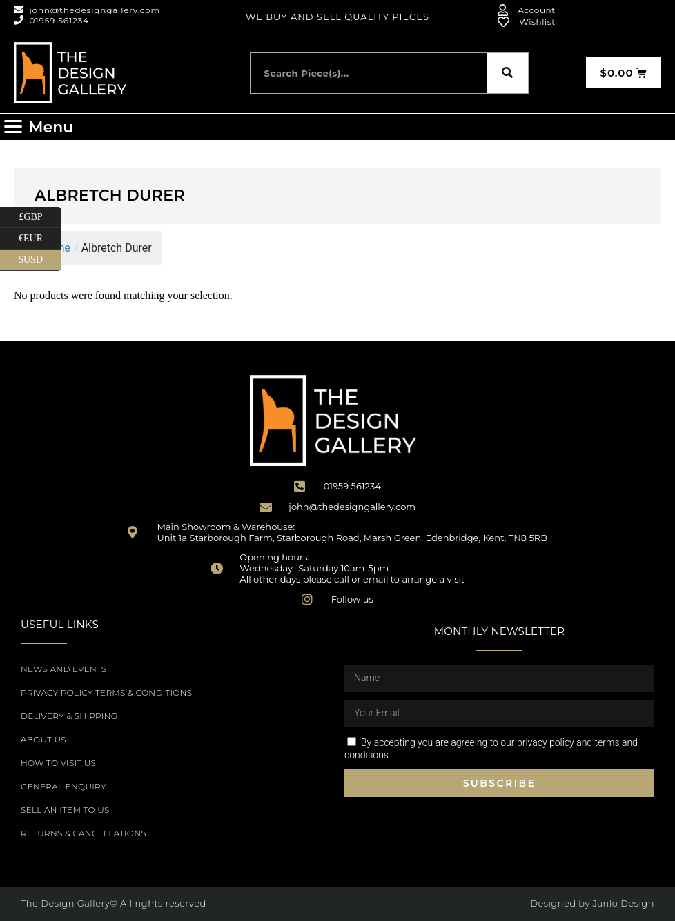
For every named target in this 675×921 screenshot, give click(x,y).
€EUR (40, 239)
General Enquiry (63, 786)
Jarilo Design (623, 903)
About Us (43, 739)
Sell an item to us (65, 809)
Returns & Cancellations (83, 833)
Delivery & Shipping (69, 716)
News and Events (63, 669)
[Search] (507, 73)
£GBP (40, 217)
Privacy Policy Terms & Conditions (106, 692)
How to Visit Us (58, 763)
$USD (40, 260)
